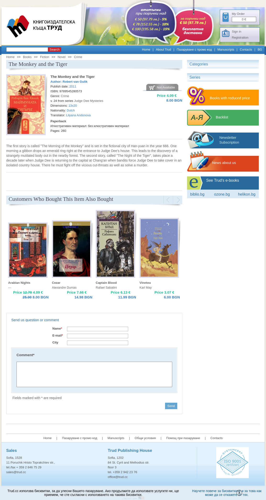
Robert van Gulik (75, 81)
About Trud (163, 49)
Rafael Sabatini (106, 287)
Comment (25, 355)
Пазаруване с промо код (194, 49)
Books (27, 57)
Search (55, 49)
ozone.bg (222, 194)
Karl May (145, 287)
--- (9, 287)
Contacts (246, 49)
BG (260, 49)
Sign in (236, 31)
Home (146, 49)
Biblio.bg (197, 194)
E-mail (57, 335)
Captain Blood (106, 283)
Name (57, 328)
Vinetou (145, 283)
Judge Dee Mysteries (88, 101)
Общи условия (145, 438)
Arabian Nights (19, 283)
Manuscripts (225, 49)
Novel (62, 57)
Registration (240, 37)
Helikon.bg (246, 194)
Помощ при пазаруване (183, 438)
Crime (78, 57)
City (55, 342)
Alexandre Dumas (64, 287)
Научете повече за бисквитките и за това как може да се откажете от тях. (226, 493)
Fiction (44, 57)
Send (171, 406)
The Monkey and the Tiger (72, 77)
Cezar (56, 283)
